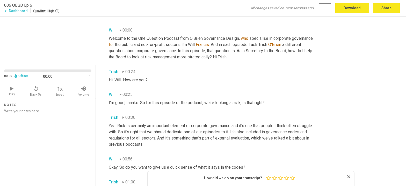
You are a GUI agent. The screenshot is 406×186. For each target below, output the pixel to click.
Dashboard (16, 11)
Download (352, 8)
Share (386, 8)
